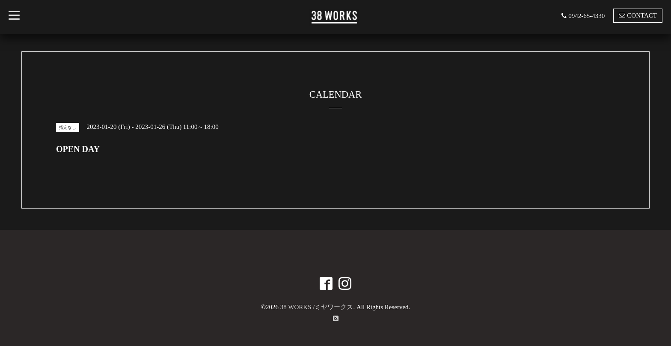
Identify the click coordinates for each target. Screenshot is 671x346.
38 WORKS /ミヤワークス (316, 307)
